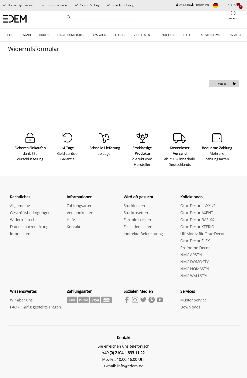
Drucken (226, 84)
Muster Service (193, 299)
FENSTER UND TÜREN (71, 35)
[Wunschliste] (237, 4)
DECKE (10, 35)
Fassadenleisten (138, 226)
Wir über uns (21, 299)
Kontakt (73, 226)
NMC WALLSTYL (194, 275)
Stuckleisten (134, 204)
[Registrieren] (200, 5)
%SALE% (235, 35)
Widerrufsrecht (23, 219)
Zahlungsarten (79, 204)
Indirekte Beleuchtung (143, 233)
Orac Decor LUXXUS (197, 204)
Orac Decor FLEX (195, 240)
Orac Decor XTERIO (197, 226)
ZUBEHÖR (168, 35)
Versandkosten (80, 212)
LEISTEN (120, 35)
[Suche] (69, 18)
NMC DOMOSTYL (195, 261)
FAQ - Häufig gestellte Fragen (35, 306)
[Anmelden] (183, 5)
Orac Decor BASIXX (197, 219)
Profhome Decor (195, 247)
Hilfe (71, 219)
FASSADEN (99, 35)
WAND (27, 35)
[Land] (218, 5)
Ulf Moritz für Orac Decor (202, 233)
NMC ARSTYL (191, 254)
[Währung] (231, 5)
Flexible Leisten (137, 219)
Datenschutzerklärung (29, 226)
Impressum (20, 233)
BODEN (44, 35)
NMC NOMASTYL (195, 268)
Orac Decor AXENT (196, 212)
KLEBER (187, 35)
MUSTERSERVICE (211, 35)
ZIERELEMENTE (143, 35)
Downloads (190, 306)
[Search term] (105, 17)
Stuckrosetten (136, 212)
